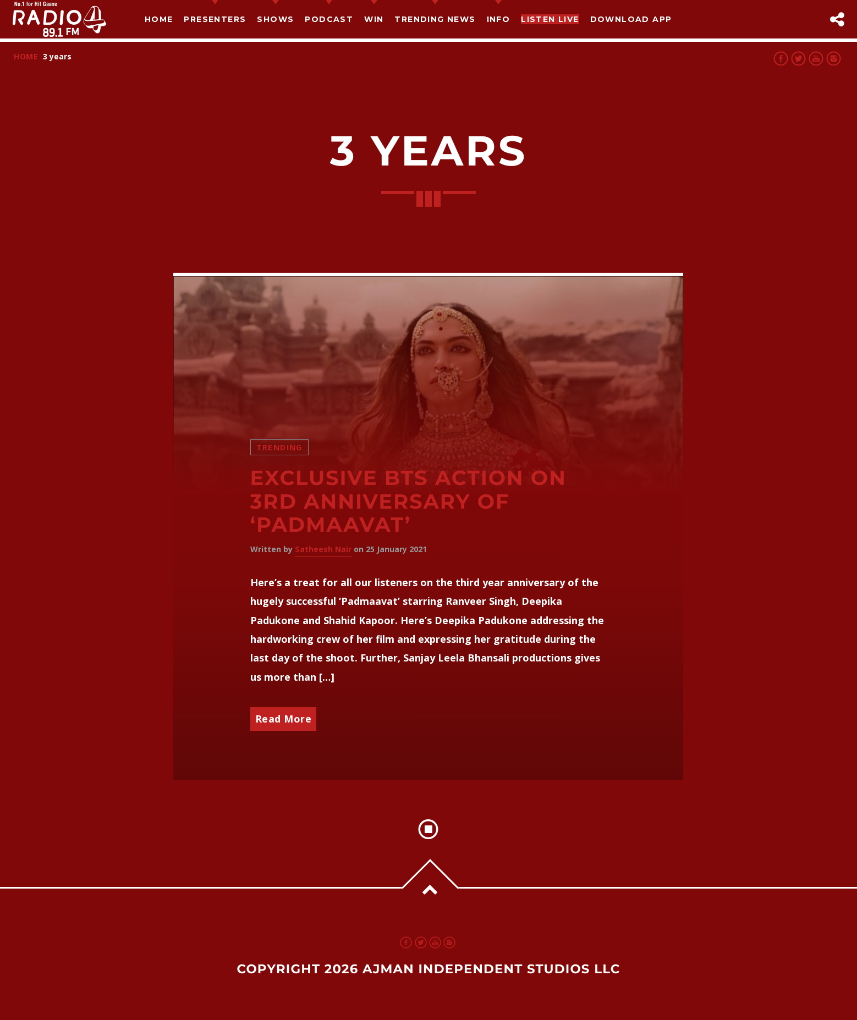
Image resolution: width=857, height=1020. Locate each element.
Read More (283, 718)
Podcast (329, 19)
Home (159, 19)
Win (373, 19)
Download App (631, 19)
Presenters (215, 19)
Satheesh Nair (323, 549)
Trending (279, 447)
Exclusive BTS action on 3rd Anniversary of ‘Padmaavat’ (408, 501)
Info (498, 19)
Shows (275, 19)
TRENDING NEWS (434, 19)
